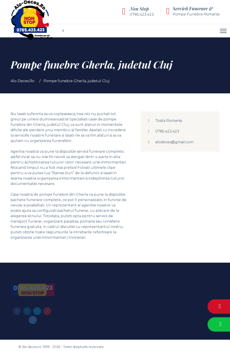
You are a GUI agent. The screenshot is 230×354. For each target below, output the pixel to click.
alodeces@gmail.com (174, 142)
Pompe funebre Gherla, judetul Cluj (76, 81)
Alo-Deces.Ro (22, 81)
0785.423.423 (142, 14)
